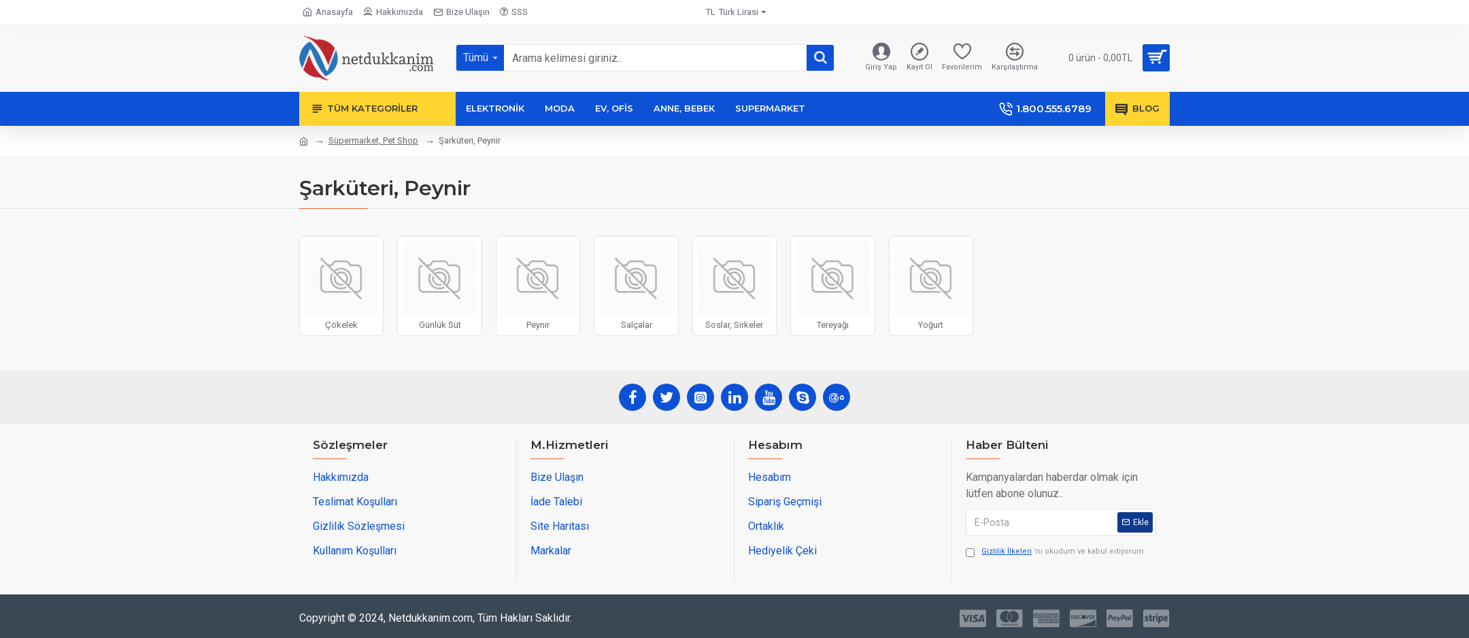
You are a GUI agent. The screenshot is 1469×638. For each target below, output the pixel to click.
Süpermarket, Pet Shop (373, 140)
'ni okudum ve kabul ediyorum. (1056, 552)
